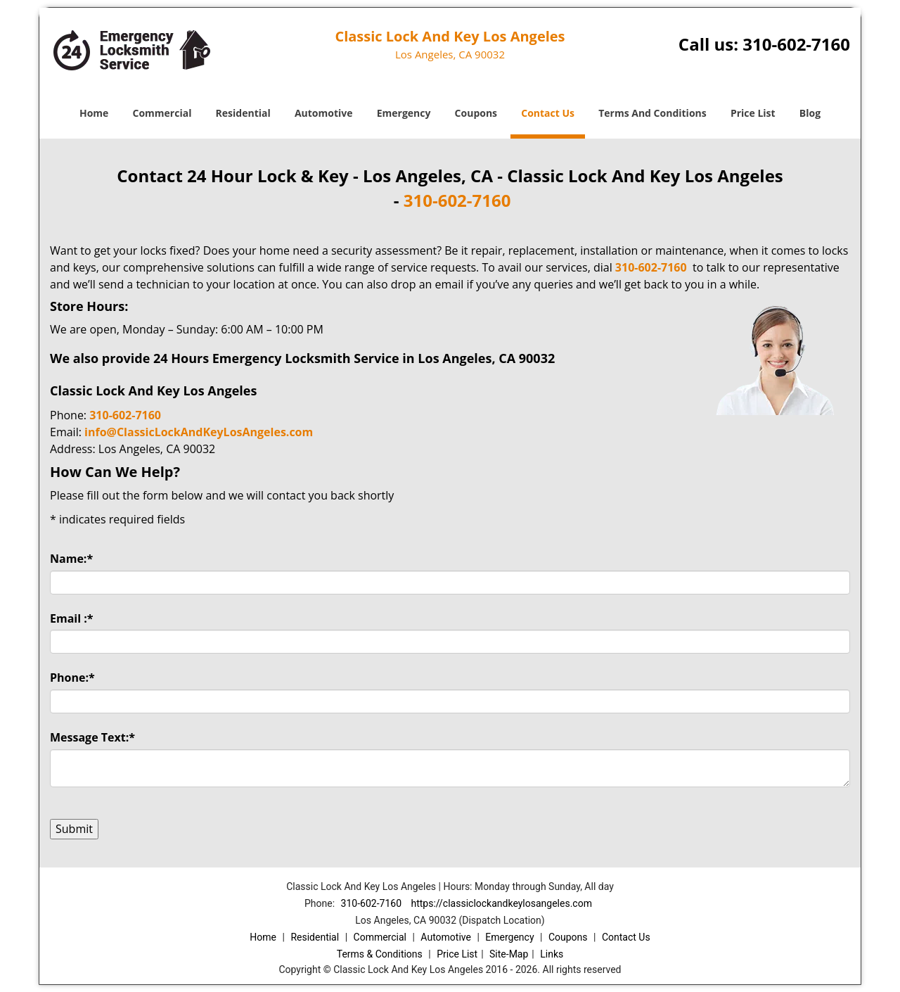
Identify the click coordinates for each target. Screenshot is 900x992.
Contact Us (547, 113)
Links (551, 954)
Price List (753, 113)
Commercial (162, 113)
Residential (243, 113)
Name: (71, 558)
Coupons (476, 113)
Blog (810, 113)
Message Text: (92, 737)
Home (93, 113)
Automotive (324, 113)
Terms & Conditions (380, 954)
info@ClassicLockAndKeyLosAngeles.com (198, 432)
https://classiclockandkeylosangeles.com (501, 903)
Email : (72, 618)
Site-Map (508, 954)
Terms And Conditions (652, 113)
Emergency (404, 113)
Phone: (72, 677)
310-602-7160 (796, 44)
